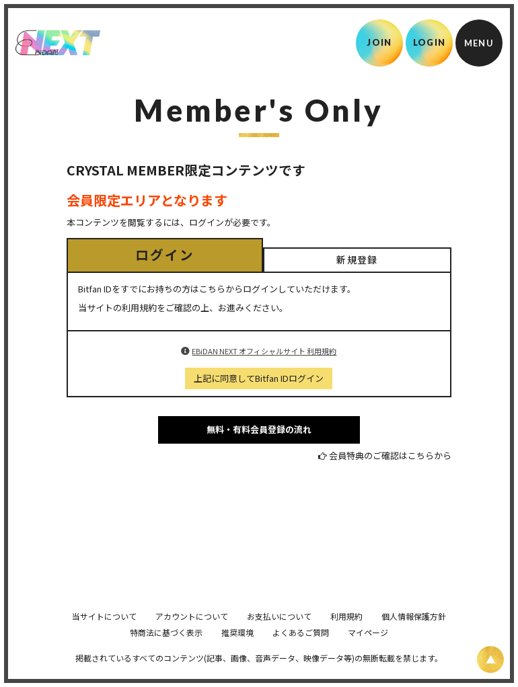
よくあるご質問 (300, 651)
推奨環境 (237, 651)
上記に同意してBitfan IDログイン (259, 378)
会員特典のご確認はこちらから (390, 455)
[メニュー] (479, 43)
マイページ (368, 651)
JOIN (379, 42)
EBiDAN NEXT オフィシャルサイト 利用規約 (264, 351)
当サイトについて (104, 635)
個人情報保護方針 (413, 635)
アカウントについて (191, 635)
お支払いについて (279, 635)
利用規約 (346, 635)
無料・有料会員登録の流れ (259, 429)
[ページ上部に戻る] (490, 659)
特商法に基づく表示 (166, 651)
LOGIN (429, 42)
